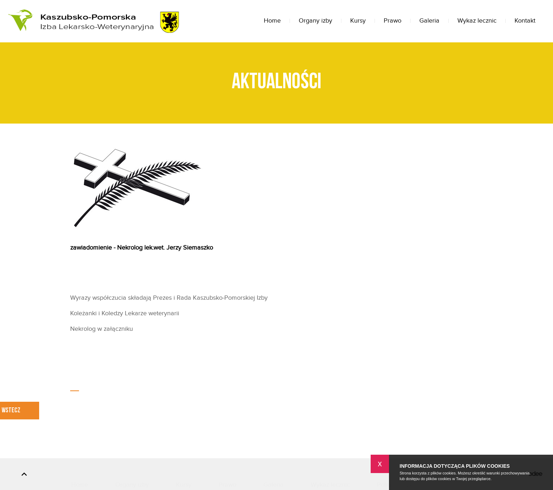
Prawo (392, 20)
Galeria (429, 20)
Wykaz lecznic (477, 20)
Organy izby (315, 20)
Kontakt (525, 20)
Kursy (358, 20)
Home (272, 20)
